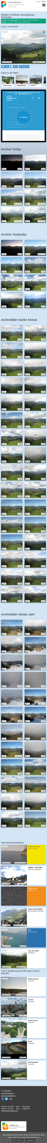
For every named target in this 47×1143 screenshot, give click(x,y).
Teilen (15, 66)
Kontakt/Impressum (7, 1093)
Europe (3, 27)
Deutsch (38, 1)
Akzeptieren (30, 1140)
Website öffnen (23, 117)
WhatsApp (25, 66)
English (43, 1)
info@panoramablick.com (9, 1111)
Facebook (2, 1098)
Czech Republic (13, 26)
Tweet (6, 66)
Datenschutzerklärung (8, 1096)
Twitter (6, 1098)
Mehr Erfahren (17, 1140)
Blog (10, 1099)
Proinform (8, 1091)
